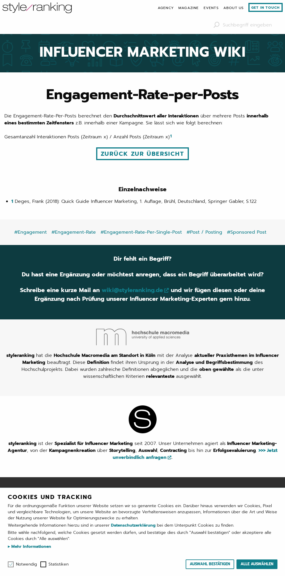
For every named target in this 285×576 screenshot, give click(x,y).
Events (211, 7)
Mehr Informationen (30, 546)
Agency (166, 7)
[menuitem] (165, 8)
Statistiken (59, 564)
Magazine (188, 7)
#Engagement (30, 232)
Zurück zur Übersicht (142, 153)
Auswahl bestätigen (210, 564)
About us (233, 7)
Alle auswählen (257, 564)
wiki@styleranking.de (132, 290)
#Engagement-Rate (73, 232)
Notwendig (26, 564)
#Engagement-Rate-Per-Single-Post (141, 232)
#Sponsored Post (246, 232)
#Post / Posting (204, 232)
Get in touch (265, 7)
